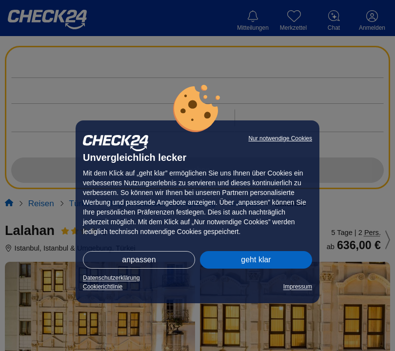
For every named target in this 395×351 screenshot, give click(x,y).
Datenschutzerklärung (111, 277)
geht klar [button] (256, 259)
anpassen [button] (139, 259)
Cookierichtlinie (102, 286)
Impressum (297, 286)
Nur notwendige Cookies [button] (280, 138)
